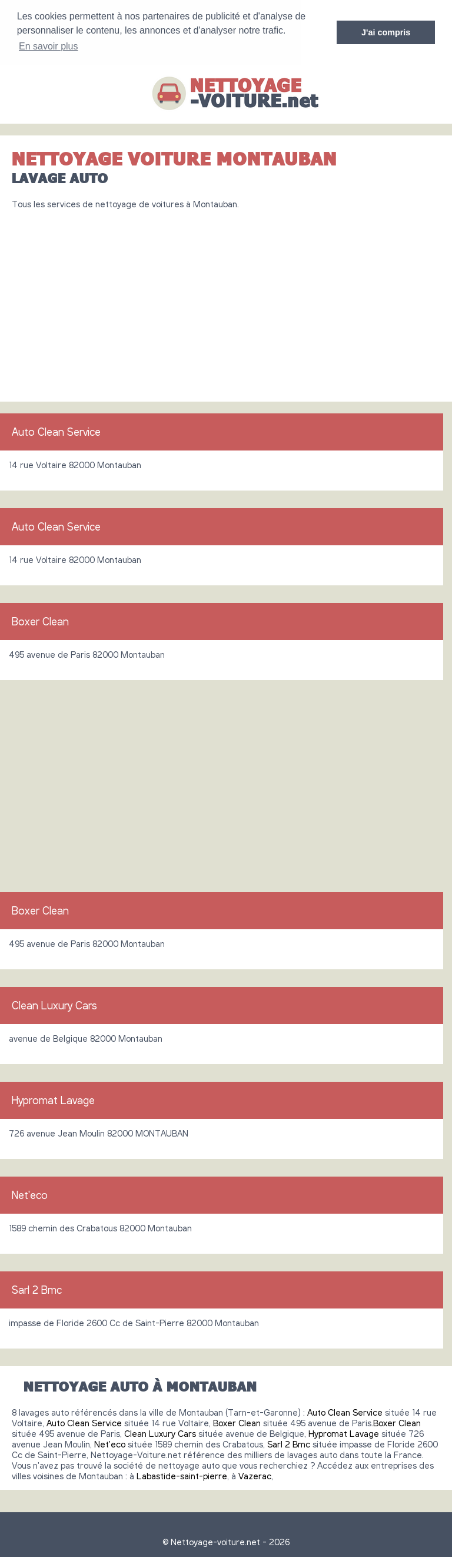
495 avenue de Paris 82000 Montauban (87, 653)
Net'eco (30, 1193)
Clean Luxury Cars (54, 1004)
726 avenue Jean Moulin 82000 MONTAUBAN (98, 1132)
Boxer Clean (40, 620)
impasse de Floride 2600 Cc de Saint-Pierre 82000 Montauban (134, 1321)
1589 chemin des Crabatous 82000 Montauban (100, 1226)
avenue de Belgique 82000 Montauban (85, 1037)
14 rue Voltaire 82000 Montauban (75, 463)
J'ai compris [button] (385, 32)
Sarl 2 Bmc (37, 1288)
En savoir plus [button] (48, 46)
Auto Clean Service (56, 430)
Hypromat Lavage (53, 1098)
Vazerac (254, 1474)
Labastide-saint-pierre (182, 1474)
